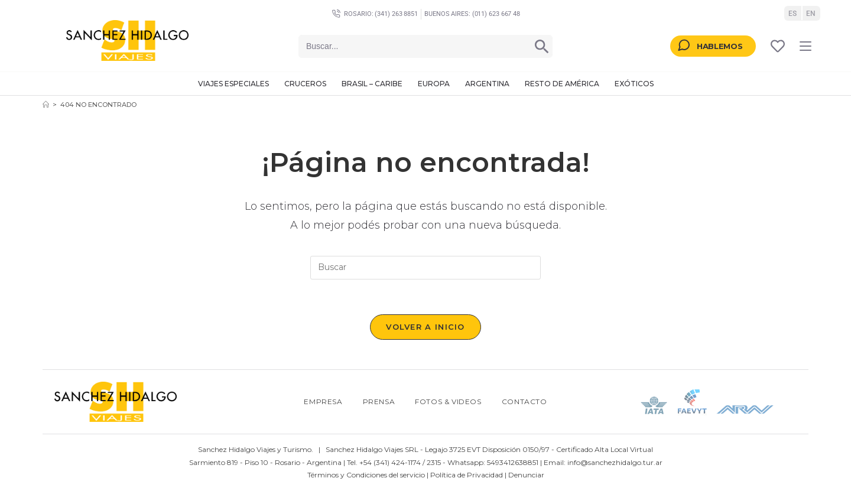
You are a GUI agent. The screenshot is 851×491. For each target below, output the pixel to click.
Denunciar (526, 475)
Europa (434, 83)
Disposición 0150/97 (516, 450)
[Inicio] (46, 104)
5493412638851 (512, 462)
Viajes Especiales (233, 83)
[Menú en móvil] (805, 46)
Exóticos (634, 83)
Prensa (379, 402)
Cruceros (305, 83)
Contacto (524, 402)
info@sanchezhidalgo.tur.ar (614, 462)
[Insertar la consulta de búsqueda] (425, 267)
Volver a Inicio (425, 327)
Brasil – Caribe (372, 83)
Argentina (487, 83)
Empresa (323, 402)
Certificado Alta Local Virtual (604, 450)
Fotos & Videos (448, 402)
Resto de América (562, 83)
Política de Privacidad (466, 475)
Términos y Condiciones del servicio (366, 475)
